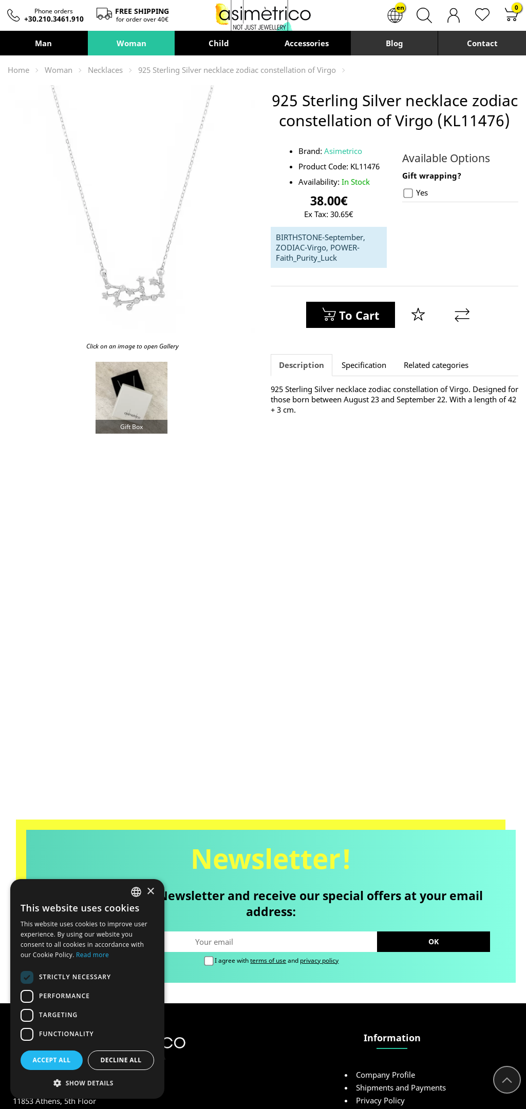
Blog (394, 43)
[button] (87, 1082)
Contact (482, 43)
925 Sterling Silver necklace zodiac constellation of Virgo (237, 70)
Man (43, 43)
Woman (131, 43)
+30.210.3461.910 (54, 19)
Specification (364, 365)
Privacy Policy (380, 1100)
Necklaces (105, 70)
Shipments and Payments (401, 1087)
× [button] (150, 892)
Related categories (436, 365)
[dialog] (87, 989)
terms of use (268, 960)
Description (301, 365)
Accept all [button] (52, 1060)
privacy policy (319, 960)
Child (219, 43)
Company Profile (385, 1074)
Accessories (307, 43)
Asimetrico (343, 151)
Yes (415, 192)
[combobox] (136, 892)
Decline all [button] (121, 1060)
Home (18, 70)
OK (433, 941)
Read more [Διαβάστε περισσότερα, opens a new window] (92, 954)
